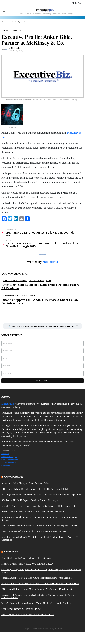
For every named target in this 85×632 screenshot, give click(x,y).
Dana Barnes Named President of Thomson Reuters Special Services (33, 531)
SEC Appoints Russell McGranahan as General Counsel (27, 614)
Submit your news (8, 463)
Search (77, 327)
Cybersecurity (36, 281)
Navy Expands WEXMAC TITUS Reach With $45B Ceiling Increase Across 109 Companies (39, 538)
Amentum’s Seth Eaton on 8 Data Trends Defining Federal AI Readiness (40, 286)
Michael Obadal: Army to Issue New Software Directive (27, 563)
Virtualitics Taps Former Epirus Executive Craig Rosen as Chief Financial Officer (40, 506)
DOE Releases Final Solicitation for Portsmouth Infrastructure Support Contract (39, 525)
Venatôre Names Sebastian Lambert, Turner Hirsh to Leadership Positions (36, 603)
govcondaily (14, 551)
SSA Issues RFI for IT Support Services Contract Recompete (30, 500)
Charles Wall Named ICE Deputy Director (21, 609)
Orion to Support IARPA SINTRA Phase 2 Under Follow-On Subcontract (40, 301)
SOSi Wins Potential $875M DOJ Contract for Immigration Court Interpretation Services (39, 518)
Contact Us (6, 466)
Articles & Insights (9, 457)
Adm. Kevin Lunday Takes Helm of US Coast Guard (26, 558)
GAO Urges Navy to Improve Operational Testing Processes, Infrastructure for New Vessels (41, 570)
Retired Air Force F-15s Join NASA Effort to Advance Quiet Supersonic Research (40, 583)
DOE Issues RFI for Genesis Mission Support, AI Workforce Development (36, 589)
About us (5, 454)
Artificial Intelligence (15, 281)
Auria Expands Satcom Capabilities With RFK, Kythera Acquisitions (34, 511)
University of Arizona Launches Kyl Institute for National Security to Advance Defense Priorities (38, 596)
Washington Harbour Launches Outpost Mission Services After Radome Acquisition (41, 494)
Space (32, 296)
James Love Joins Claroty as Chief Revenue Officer (25, 483)
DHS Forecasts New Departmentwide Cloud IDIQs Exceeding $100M (34, 489)
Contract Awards (11, 296)
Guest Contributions (9, 460)
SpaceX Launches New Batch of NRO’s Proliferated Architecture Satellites (36, 578)
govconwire (13, 476)
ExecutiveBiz (7, 403)
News (48, 281)
